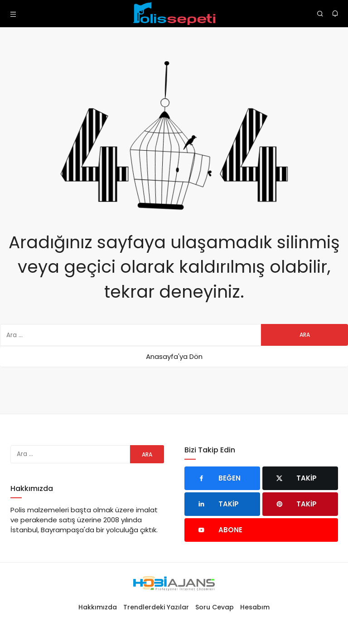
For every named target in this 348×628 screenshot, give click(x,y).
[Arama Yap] (320, 13)
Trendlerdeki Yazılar (156, 607)
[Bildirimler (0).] (335, 13)
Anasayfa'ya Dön (174, 356)
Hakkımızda (97, 607)
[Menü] (13, 13)
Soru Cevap (214, 607)
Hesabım (255, 607)
